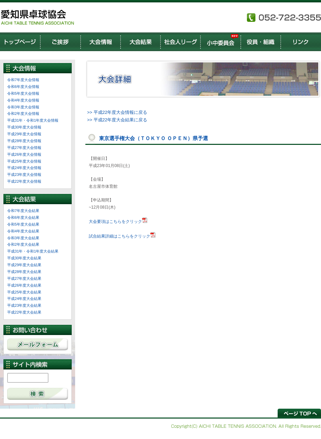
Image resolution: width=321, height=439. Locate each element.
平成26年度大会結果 (24, 285)
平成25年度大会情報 (24, 161)
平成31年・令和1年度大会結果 (32, 251)
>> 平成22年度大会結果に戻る (117, 119)
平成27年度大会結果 (24, 278)
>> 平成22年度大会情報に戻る (117, 112)
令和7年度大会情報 (23, 80)
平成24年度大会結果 (24, 299)
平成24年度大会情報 (24, 168)
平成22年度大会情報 (24, 181)
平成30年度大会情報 (24, 127)
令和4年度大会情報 (23, 100)
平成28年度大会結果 (24, 272)
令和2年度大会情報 (23, 113)
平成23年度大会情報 (24, 174)
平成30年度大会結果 (24, 258)
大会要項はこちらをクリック (115, 221)
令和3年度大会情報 (23, 107)
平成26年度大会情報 (24, 154)
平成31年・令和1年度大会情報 (32, 120)
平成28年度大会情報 (24, 141)
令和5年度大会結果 (23, 224)
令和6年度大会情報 (23, 87)
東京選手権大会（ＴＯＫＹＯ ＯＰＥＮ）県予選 (153, 138)
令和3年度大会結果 (23, 238)
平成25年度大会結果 (24, 292)
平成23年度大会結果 (24, 305)
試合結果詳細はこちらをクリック (119, 236)
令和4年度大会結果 (23, 231)
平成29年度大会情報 (24, 134)
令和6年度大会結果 (23, 217)
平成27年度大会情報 (24, 148)
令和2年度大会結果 (23, 244)
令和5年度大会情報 (23, 93)
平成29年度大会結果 (24, 265)
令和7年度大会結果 (23, 211)
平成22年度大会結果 (24, 312)
